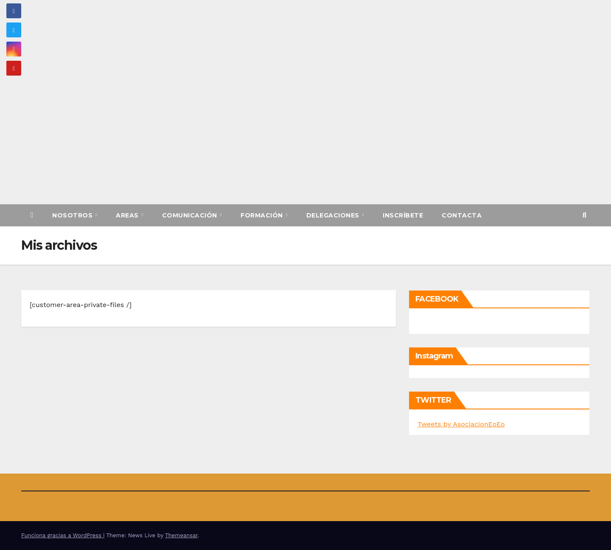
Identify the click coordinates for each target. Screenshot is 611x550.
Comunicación (190, 215)
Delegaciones (334, 215)
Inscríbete (403, 215)
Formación (263, 215)
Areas (128, 215)
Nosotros (73, 215)
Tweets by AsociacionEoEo (461, 424)
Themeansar (181, 535)
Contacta (462, 215)
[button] (584, 215)
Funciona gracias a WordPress (62, 535)
